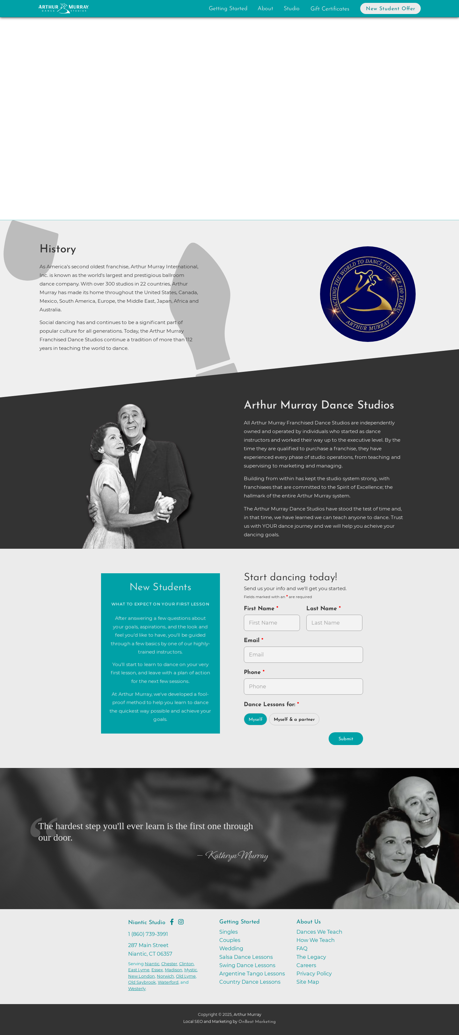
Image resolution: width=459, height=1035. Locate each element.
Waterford (168, 982)
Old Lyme (186, 976)
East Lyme (138, 969)
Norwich (165, 976)
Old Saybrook (142, 982)
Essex (157, 969)
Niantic (152, 963)
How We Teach (315, 940)
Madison (173, 969)
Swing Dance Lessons (247, 965)
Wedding (231, 948)
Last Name (322, 609)
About (265, 9)
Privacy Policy (314, 973)
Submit (346, 739)
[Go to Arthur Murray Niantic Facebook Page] (172, 922)
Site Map (307, 982)
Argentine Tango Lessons (252, 973)
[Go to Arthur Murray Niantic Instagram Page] (181, 922)
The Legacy (311, 957)
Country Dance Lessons (249, 982)
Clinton (186, 963)
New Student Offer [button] (390, 8)
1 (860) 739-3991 (148, 934)
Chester (169, 963)
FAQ (302, 948)
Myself (256, 719)
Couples (229, 940)
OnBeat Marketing (257, 1022)
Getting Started (228, 9)
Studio (292, 9)
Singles (228, 932)
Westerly (137, 988)
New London (141, 976)
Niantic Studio (146, 922)
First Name (260, 609)
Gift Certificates (329, 9)
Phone (253, 672)
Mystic (190, 969)
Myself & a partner (294, 719)
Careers (306, 965)
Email (252, 641)
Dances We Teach (319, 932)
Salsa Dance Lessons (246, 957)
